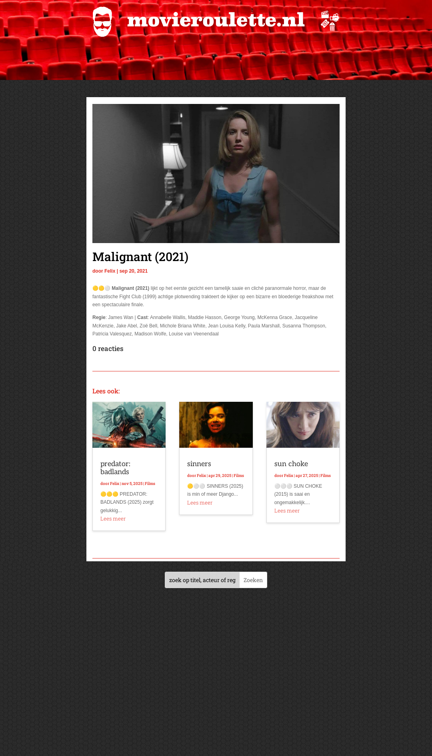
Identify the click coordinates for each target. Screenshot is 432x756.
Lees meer (113, 518)
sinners (199, 464)
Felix (109, 271)
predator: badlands (115, 468)
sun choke (291, 464)
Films (150, 483)
